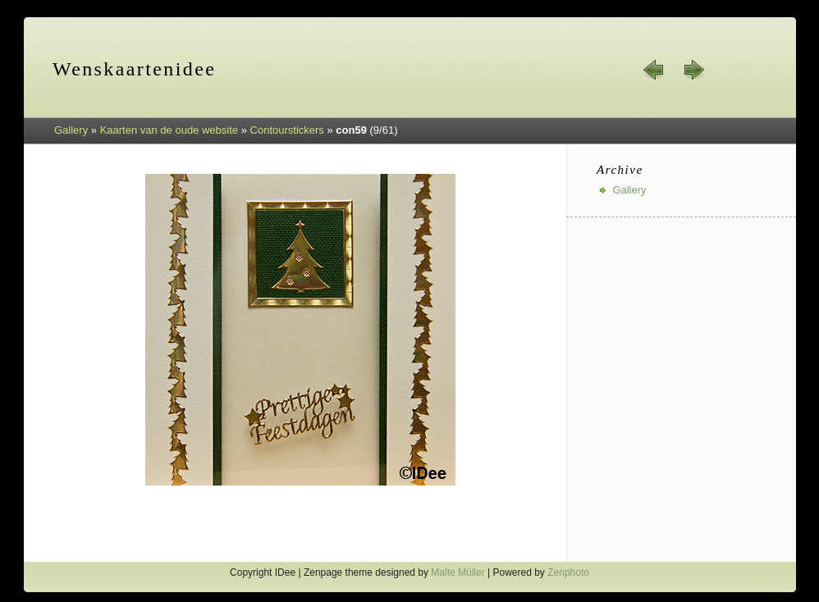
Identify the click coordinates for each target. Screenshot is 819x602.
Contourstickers (287, 130)
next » (693, 70)
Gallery (71, 130)
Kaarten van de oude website (169, 130)
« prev (654, 70)
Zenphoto (568, 572)
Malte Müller (457, 572)
